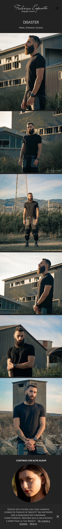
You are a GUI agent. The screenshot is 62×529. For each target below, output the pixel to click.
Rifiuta (33, 523)
